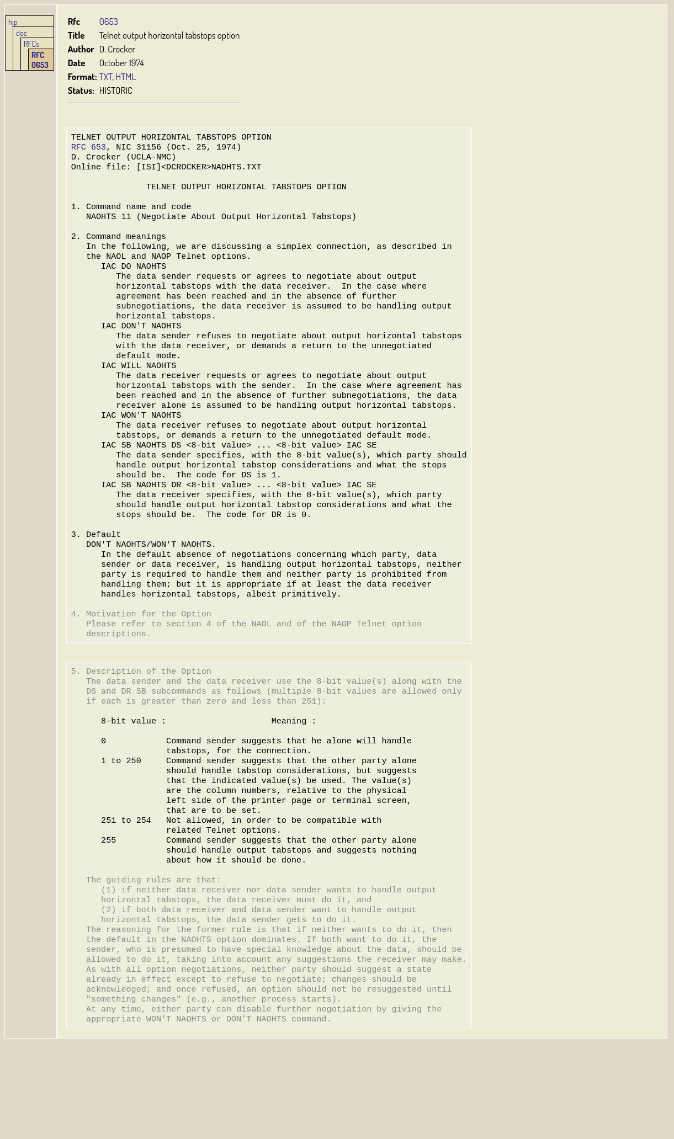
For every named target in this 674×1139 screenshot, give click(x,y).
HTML (126, 76)
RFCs (31, 44)
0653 (108, 21)
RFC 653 (88, 149)
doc (21, 33)
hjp (13, 21)
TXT (106, 76)
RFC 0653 (40, 60)
